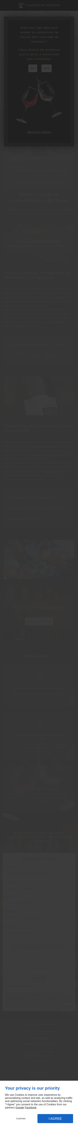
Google (19, 1107)
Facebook (30, 1107)
